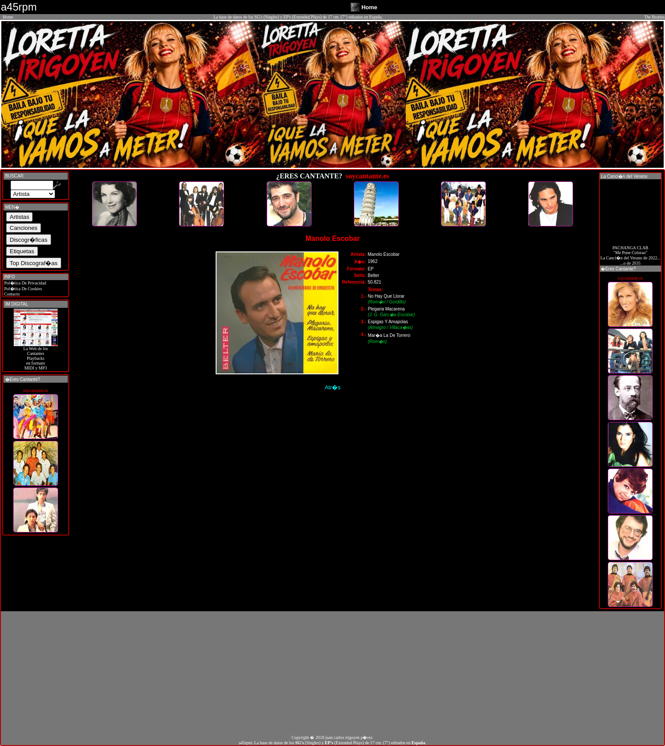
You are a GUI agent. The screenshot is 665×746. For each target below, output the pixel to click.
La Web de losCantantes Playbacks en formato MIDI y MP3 (36, 356)
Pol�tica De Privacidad (24, 283)
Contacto (11, 294)
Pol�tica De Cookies (22, 288)
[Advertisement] (333, 673)
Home (8, 17)
